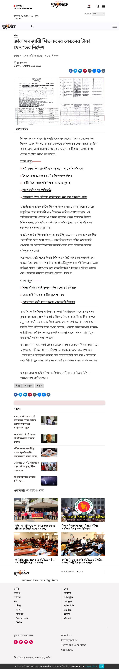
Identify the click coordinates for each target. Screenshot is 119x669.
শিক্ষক (39, 386)
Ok (102, 666)
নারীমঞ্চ (17, 593)
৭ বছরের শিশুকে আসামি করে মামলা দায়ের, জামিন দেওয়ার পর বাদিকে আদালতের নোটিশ (25, 422)
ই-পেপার (18, 6)
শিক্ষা (16, 36)
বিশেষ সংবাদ (22, 618)
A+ (99, 70)
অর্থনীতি (17, 597)
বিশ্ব (15, 601)
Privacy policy (69, 640)
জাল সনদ (28, 386)
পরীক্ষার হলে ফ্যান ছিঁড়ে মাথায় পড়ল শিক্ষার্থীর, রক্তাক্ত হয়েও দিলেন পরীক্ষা (26, 452)
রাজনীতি (67, 610)
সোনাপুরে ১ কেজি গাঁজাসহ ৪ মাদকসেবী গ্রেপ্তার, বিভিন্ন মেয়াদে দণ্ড (26, 466)
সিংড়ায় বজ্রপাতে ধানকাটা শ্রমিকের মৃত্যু (25, 479)
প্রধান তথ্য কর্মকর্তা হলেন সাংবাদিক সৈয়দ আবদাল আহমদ (24, 438)
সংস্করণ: (87, 14)
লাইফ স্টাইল (69, 606)
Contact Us (67, 650)
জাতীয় (16, 589)
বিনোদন (67, 593)
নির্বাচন (19, 623)
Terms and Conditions (73, 645)
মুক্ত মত (19, 614)
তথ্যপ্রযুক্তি (68, 597)
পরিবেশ (67, 618)
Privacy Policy (91, 666)
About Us (66, 635)
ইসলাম (67, 614)
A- (94, 70)
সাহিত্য (19, 610)
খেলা (66, 589)
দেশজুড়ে (68, 601)
